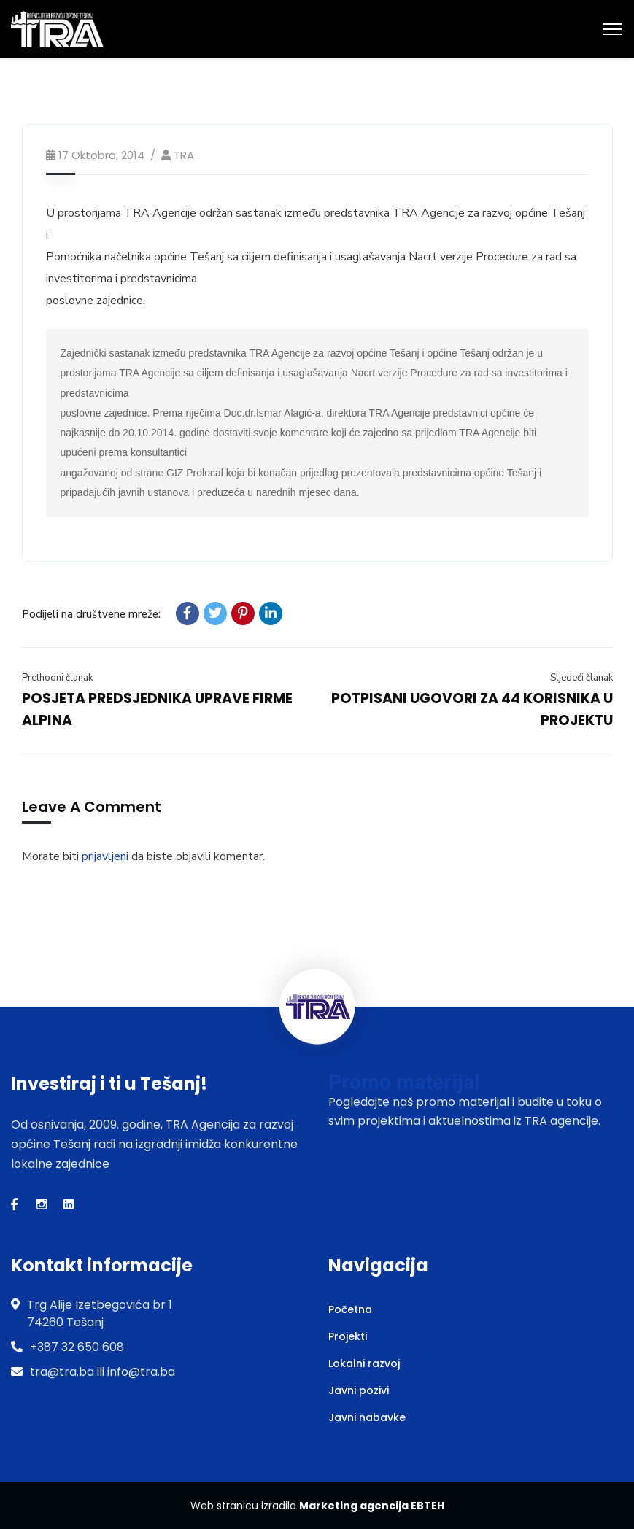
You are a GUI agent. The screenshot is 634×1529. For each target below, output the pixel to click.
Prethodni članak (57, 677)
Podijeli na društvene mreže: (91, 614)
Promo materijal (403, 1082)
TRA (184, 155)
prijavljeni (105, 856)
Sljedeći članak (581, 677)
